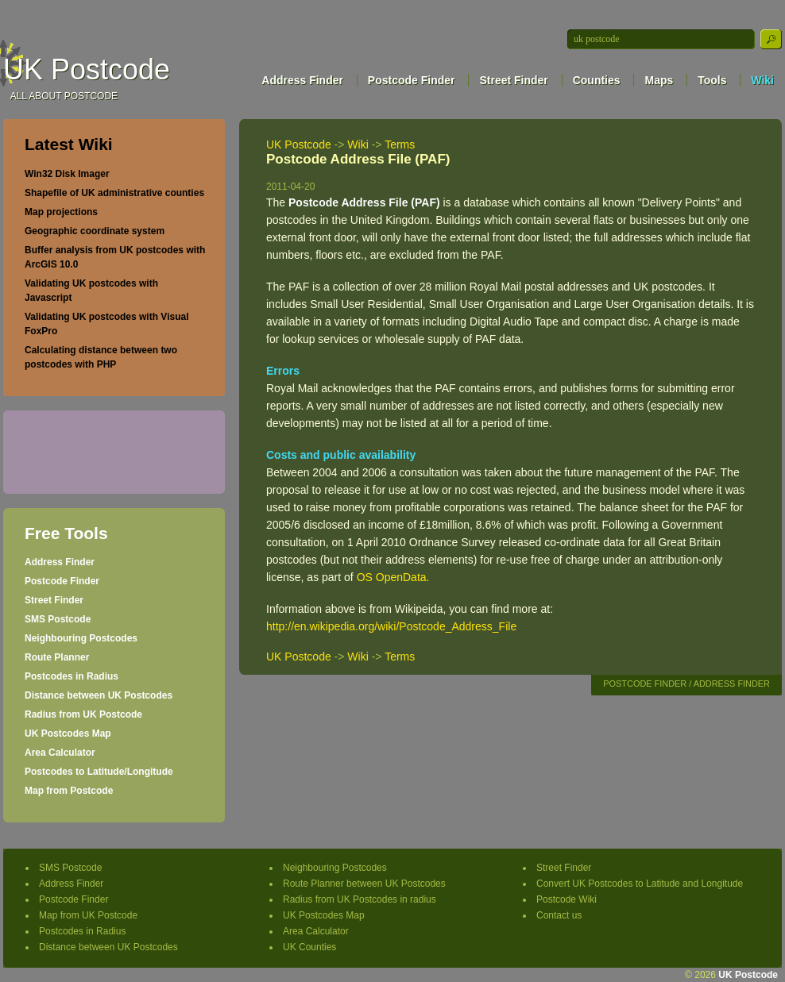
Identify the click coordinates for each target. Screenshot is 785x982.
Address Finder (302, 80)
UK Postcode (86, 69)
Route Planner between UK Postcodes (364, 883)
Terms (400, 144)
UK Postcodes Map (68, 733)
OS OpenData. (393, 577)
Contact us (559, 915)
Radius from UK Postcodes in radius (359, 899)
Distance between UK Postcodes (98, 695)
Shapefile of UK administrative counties (114, 192)
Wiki (762, 80)
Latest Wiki (69, 144)
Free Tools (66, 533)
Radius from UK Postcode (83, 714)
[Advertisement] (107, 450)
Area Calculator (60, 752)
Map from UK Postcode (88, 915)
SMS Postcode (58, 619)
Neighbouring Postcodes (81, 638)
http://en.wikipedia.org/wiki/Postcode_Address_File (391, 626)
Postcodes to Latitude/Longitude (99, 771)
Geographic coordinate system (94, 231)
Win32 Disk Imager (67, 173)
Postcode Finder (411, 80)
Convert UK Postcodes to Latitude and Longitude (639, 883)
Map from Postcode (69, 790)
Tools (712, 80)
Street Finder (513, 80)
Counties (597, 80)
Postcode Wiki (566, 899)
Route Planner (57, 657)
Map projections (61, 212)
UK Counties (309, 947)
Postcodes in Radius (71, 676)
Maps (658, 80)
